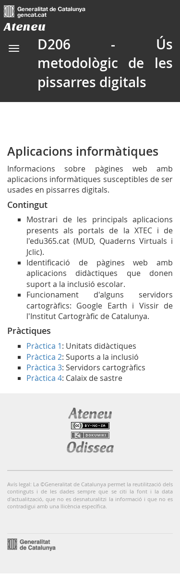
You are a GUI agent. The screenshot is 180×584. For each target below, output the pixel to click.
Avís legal (18, 484)
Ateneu (25, 27)
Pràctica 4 (44, 378)
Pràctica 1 (44, 346)
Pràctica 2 (44, 357)
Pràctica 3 (44, 367)
